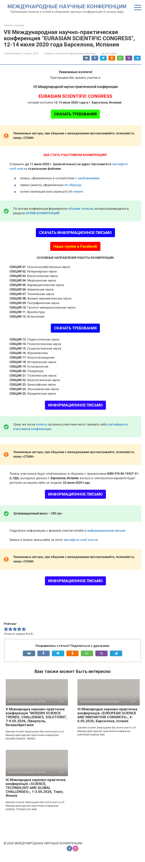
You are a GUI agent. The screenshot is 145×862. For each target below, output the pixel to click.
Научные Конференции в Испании (75, 53)
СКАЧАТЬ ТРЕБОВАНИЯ (75, 114)
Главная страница (14, 25)
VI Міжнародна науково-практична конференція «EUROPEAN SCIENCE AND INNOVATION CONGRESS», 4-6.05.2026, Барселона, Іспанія (107, 715)
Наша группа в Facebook (75, 246)
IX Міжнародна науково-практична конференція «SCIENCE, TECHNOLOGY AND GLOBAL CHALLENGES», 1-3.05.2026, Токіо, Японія (36, 788)
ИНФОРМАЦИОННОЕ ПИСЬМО (75, 405)
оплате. (78, 191)
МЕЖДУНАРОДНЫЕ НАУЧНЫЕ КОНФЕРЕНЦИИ (66, 6)
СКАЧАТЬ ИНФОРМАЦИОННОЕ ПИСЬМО (75, 232)
